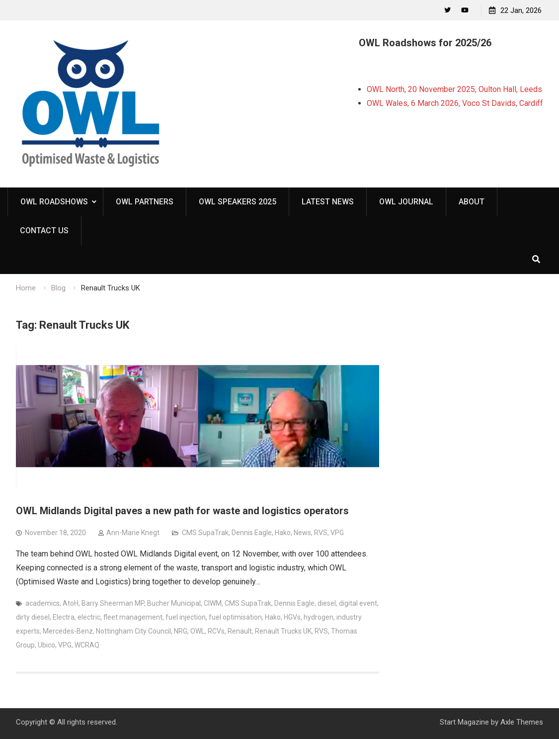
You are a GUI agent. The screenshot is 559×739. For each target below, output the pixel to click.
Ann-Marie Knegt (133, 533)
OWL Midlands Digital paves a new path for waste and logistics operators (182, 511)
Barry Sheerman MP (112, 603)
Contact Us (44, 230)
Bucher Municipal (174, 603)
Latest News (328, 201)
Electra (64, 617)
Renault (240, 631)
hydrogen (318, 617)
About (471, 201)
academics (42, 603)
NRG (180, 631)
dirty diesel (33, 617)
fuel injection (185, 617)
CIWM (213, 603)
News (302, 533)
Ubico (46, 645)
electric (89, 617)
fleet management (132, 617)
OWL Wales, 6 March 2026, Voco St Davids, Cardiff (455, 103)
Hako (283, 533)
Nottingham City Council (133, 631)
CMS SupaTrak (205, 533)
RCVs (216, 631)
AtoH (71, 603)
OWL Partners (144, 201)
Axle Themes (521, 722)
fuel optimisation (235, 617)
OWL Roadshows (54, 201)
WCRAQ (87, 645)
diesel (327, 603)
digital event (358, 603)
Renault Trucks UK (283, 631)
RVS (320, 533)
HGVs (292, 617)
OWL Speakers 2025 (237, 201)
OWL (197, 631)
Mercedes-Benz (68, 631)
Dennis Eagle (252, 533)
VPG (337, 533)
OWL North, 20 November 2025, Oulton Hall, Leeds (454, 89)
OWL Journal (406, 201)
